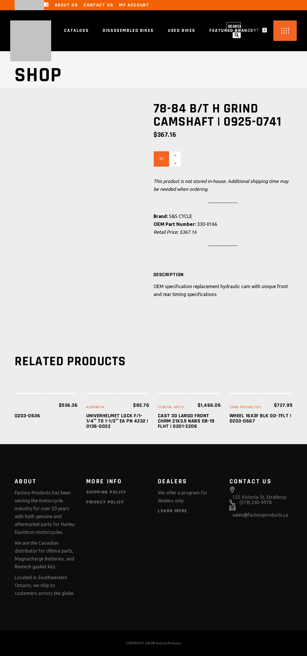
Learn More (172, 511)
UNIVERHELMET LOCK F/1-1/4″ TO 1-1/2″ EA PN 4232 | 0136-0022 (117, 421)
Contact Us (98, 5)
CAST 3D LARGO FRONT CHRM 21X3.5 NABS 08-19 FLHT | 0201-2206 (186, 421)
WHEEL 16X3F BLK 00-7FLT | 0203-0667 (260, 418)
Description (169, 274)
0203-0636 (27, 415)
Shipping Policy (106, 492)
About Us (66, 5)
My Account (134, 5)
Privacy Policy (105, 502)
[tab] (169, 274)
